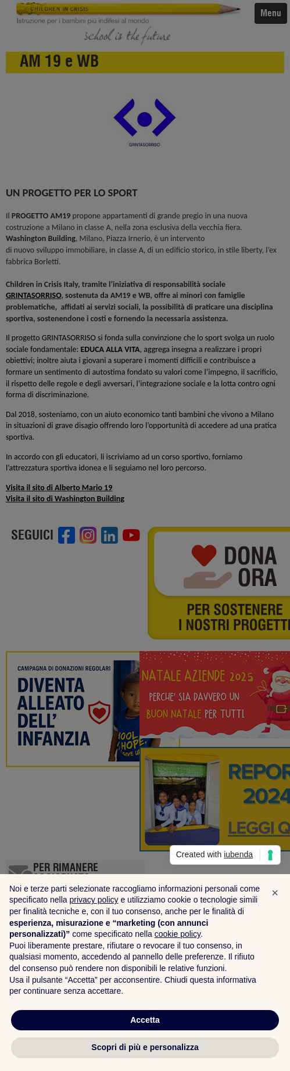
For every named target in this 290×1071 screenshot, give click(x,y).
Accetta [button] (145, 1020)
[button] (275, 892)
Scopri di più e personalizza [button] (144, 1047)
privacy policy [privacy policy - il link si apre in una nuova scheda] (94, 899)
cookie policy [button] (178, 934)
